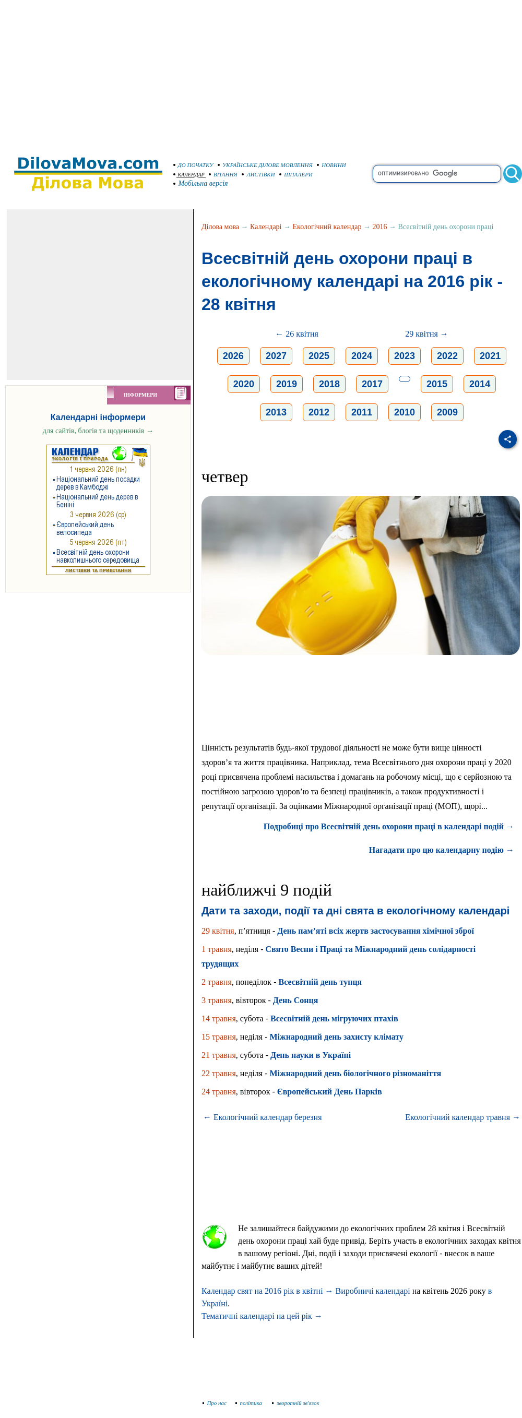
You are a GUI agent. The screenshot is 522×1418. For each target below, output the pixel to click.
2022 (447, 356)
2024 (361, 356)
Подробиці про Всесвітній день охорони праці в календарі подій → (389, 826)
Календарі (265, 227)
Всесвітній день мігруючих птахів (334, 1018)
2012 (319, 412)
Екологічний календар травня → (462, 1117)
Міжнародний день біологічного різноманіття (355, 1073)
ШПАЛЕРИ (296, 174)
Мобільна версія (201, 183)
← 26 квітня (296, 333)
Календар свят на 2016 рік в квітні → (267, 1290)
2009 (447, 412)
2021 (490, 356)
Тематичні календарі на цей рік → (262, 1316)
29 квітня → (426, 333)
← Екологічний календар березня (262, 1117)
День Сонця (295, 1000)
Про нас (214, 1403)
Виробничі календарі (373, 1290)
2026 (233, 356)
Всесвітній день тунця (320, 982)
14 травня (218, 1018)
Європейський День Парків (329, 1091)
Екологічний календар (327, 227)
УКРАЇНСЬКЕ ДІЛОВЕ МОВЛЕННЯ (265, 165)
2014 (479, 384)
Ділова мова (220, 227)
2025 (319, 356)
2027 (276, 356)
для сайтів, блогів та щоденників (98, 431)
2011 (361, 412)
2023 (404, 356)
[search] (437, 174)
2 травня (216, 982)
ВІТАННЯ (223, 174)
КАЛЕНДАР (189, 174)
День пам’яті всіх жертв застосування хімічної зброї (375, 930)
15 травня (218, 1036)
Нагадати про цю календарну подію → (441, 849)
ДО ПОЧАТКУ (193, 165)
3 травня (216, 1000)
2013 (276, 412)
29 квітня (217, 930)
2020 (243, 384)
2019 (286, 384)
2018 (329, 384)
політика (249, 1403)
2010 (404, 412)
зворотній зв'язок (296, 1403)
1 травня (216, 949)
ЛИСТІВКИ (258, 174)
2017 (372, 384)
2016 (380, 227)
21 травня (218, 1055)
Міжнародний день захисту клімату (336, 1036)
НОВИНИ (331, 165)
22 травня (218, 1073)
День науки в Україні (310, 1055)
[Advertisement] (261, 73)
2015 (436, 384)
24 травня (218, 1091)
